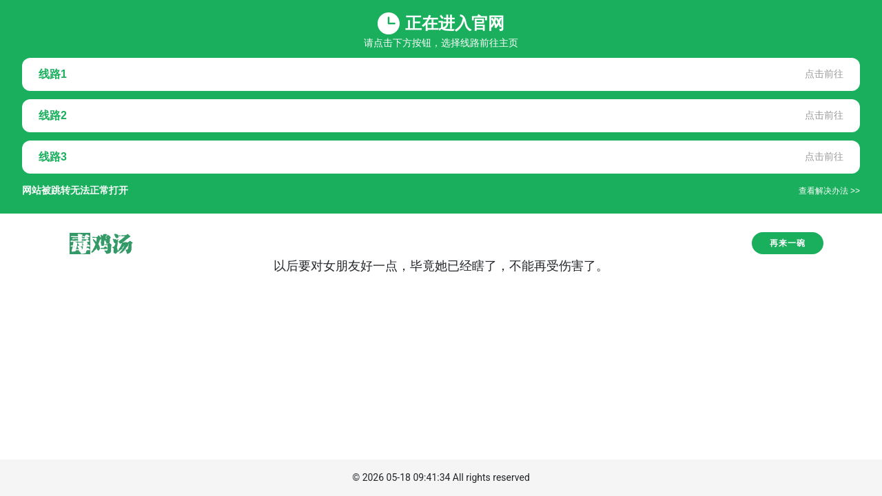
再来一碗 (788, 243)
